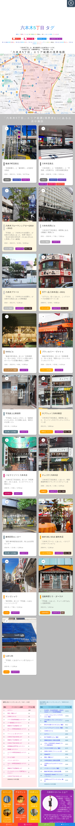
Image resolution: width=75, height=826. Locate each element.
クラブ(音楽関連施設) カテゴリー (17, 719)
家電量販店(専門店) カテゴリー (16, 746)
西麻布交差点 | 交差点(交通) (52, 740)
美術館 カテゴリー (13, 749)
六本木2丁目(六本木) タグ (15, 737)
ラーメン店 (45, 308)
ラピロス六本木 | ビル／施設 (52, 748)
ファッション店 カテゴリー (15, 733)
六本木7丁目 (60, 184)
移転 (62, 612)
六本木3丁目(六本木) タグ (15, 776)
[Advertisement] (37, 12)
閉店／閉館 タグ (12, 713)
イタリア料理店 (46, 553)
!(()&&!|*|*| (47, 754)
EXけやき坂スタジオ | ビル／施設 (53, 724)
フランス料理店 (46, 370)
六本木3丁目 (16, 179)
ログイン (10, 710)
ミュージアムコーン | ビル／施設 (53, 727)
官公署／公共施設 (10, 431)
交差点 (7, 179)
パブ (6, 612)
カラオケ (8, 493)
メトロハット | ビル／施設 (51, 768)
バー (6, 672)
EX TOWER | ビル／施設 (51, 737)
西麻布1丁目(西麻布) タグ (15, 740)
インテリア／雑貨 (10, 370)
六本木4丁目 (62, 179)
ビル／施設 (8, 248)
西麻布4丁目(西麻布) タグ (15, 726)
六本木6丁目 (51, 184)
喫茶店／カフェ (46, 431)
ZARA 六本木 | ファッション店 (53, 751)
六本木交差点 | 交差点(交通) (52, 760)
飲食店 (43, 491)
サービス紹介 (11, 757)
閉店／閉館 (28, 248)
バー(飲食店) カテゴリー (14, 722)
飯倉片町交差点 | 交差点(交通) (52, 771)
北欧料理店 (45, 612)
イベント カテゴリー (13, 760)
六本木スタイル (12, 716)
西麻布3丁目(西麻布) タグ (15, 768)
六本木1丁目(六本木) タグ (15, 743)
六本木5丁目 (25, 179)
